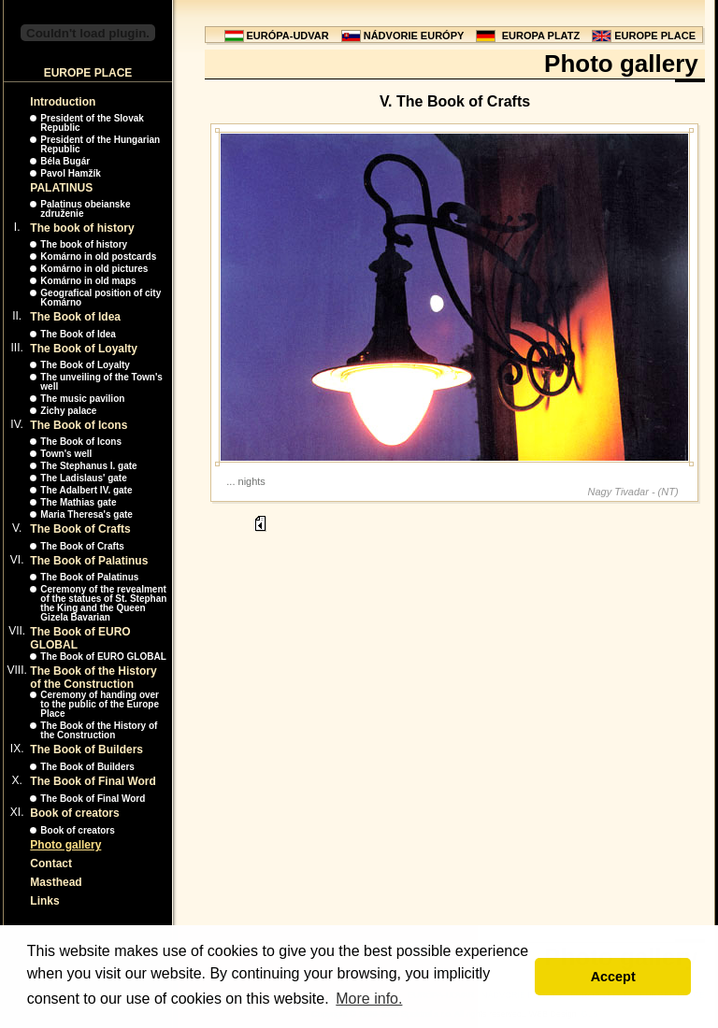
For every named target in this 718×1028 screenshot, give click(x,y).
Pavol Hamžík (70, 173)
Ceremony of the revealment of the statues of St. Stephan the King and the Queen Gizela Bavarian (103, 603)
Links (44, 900)
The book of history (82, 228)
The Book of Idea (75, 316)
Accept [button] (613, 976)
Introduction (62, 101)
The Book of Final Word (92, 781)
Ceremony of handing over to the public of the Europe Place (99, 704)
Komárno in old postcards (98, 256)
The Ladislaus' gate (83, 478)
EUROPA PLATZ (541, 35)
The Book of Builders (86, 749)
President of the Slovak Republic (92, 123)
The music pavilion (82, 398)
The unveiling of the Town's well (101, 382)
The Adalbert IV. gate (86, 490)
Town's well (66, 454)
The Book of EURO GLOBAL (102, 656)
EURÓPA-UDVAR (288, 35)
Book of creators (74, 813)
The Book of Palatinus (89, 560)
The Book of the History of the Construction (93, 677)
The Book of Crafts (80, 528)
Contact (51, 863)
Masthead (55, 882)
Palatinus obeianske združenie (85, 209)
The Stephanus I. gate (88, 466)
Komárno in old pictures (94, 269)
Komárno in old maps (88, 281)
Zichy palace (68, 411)
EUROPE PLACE (655, 35)
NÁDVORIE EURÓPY (414, 35)
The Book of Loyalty (83, 348)
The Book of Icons (78, 425)
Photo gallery (65, 844)
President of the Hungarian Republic (100, 144)
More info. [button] (369, 999)
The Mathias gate (78, 502)
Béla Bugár (65, 161)
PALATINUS (61, 187)
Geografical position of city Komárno (100, 297)
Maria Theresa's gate (86, 514)
